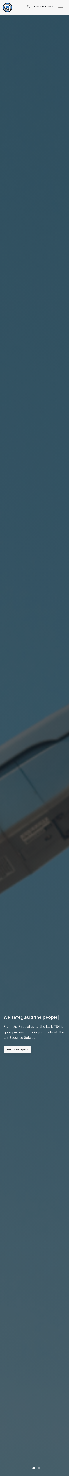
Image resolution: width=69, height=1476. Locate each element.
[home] (7, 7)
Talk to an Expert (17, 1049)
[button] (60, 6)
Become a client (43, 6)
